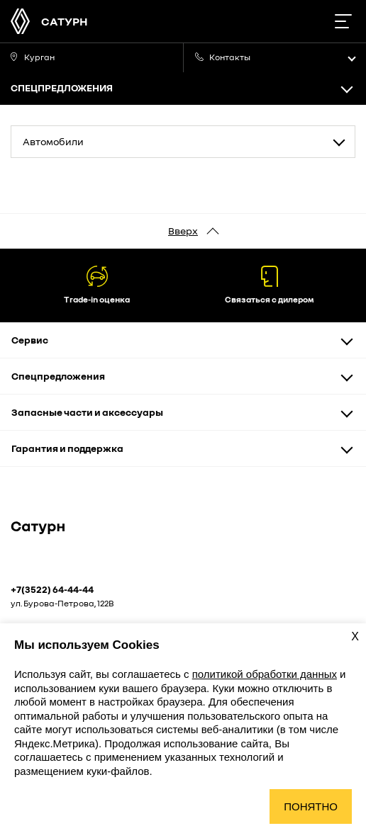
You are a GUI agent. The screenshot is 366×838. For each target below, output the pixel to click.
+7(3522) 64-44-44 (52, 589)
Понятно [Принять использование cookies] (311, 806)
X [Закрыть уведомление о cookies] (355, 636)
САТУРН (64, 21)
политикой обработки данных (264, 674)
